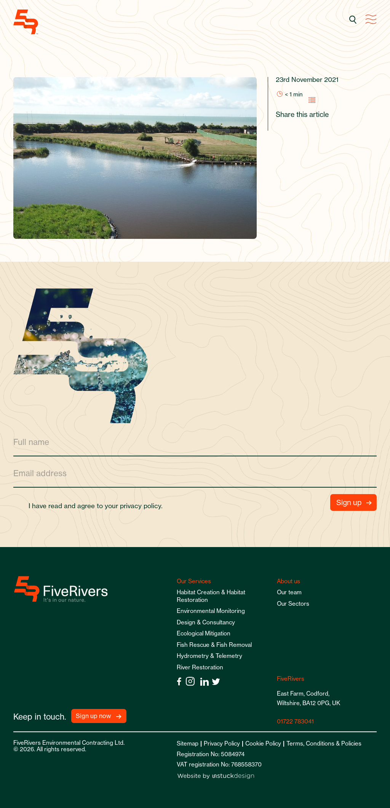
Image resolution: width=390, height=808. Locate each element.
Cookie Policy (263, 743)
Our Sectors (293, 603)
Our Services (194, 581)
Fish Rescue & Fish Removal (214, 644)
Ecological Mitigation (203, 633)
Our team (289, 592)
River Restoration (200, 667)
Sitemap (187, 743)
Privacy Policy (222, 743)
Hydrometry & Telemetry (209, 655)
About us (288, 581)
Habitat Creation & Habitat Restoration (211, 596)
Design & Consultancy (206, 622)
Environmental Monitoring (211, 610)
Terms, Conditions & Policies (323, 743)
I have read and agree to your (99, 506)
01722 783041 (295, 721)
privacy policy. (141, 506)
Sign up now (93, 716)
